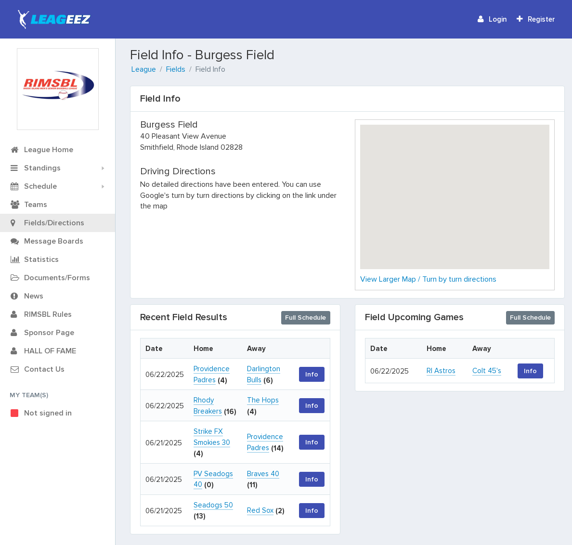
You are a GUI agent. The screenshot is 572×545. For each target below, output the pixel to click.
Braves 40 (263, 473)
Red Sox (260, 510)
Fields (175, 69)
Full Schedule (305, 317)
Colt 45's (486, 370)
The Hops (263, 400)
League (143, 69)
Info (311, 374)
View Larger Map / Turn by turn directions (428, 279)
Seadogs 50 (213, 505)
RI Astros (441, 370)
